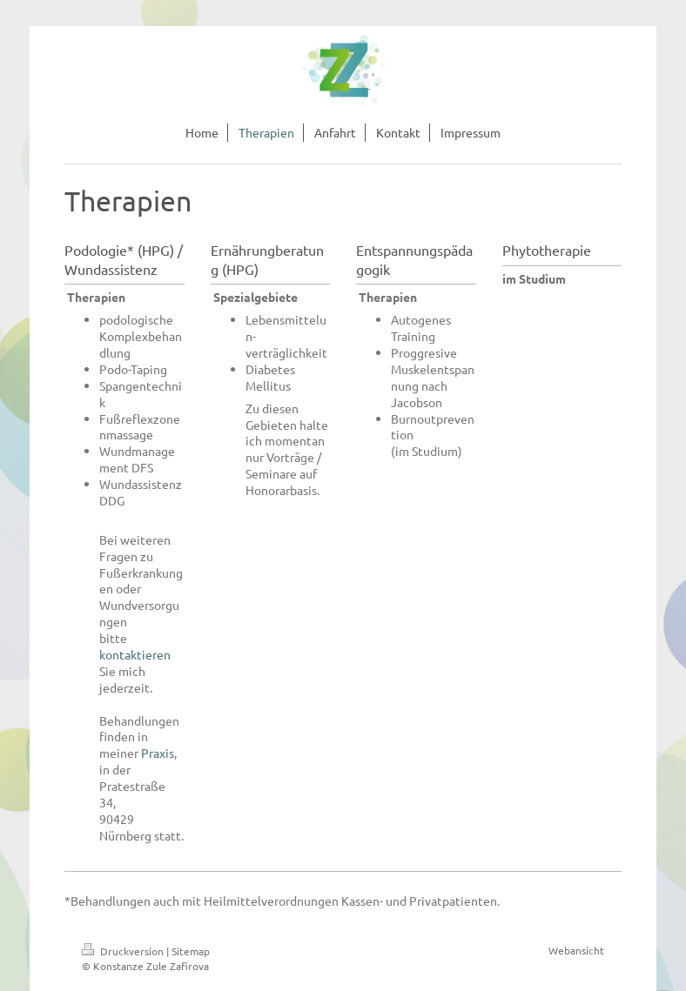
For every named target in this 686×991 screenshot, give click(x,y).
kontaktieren (135, 654)
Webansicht (576, 950)
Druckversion (124, 951)
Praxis (157, 752)
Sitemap (191, 951)
